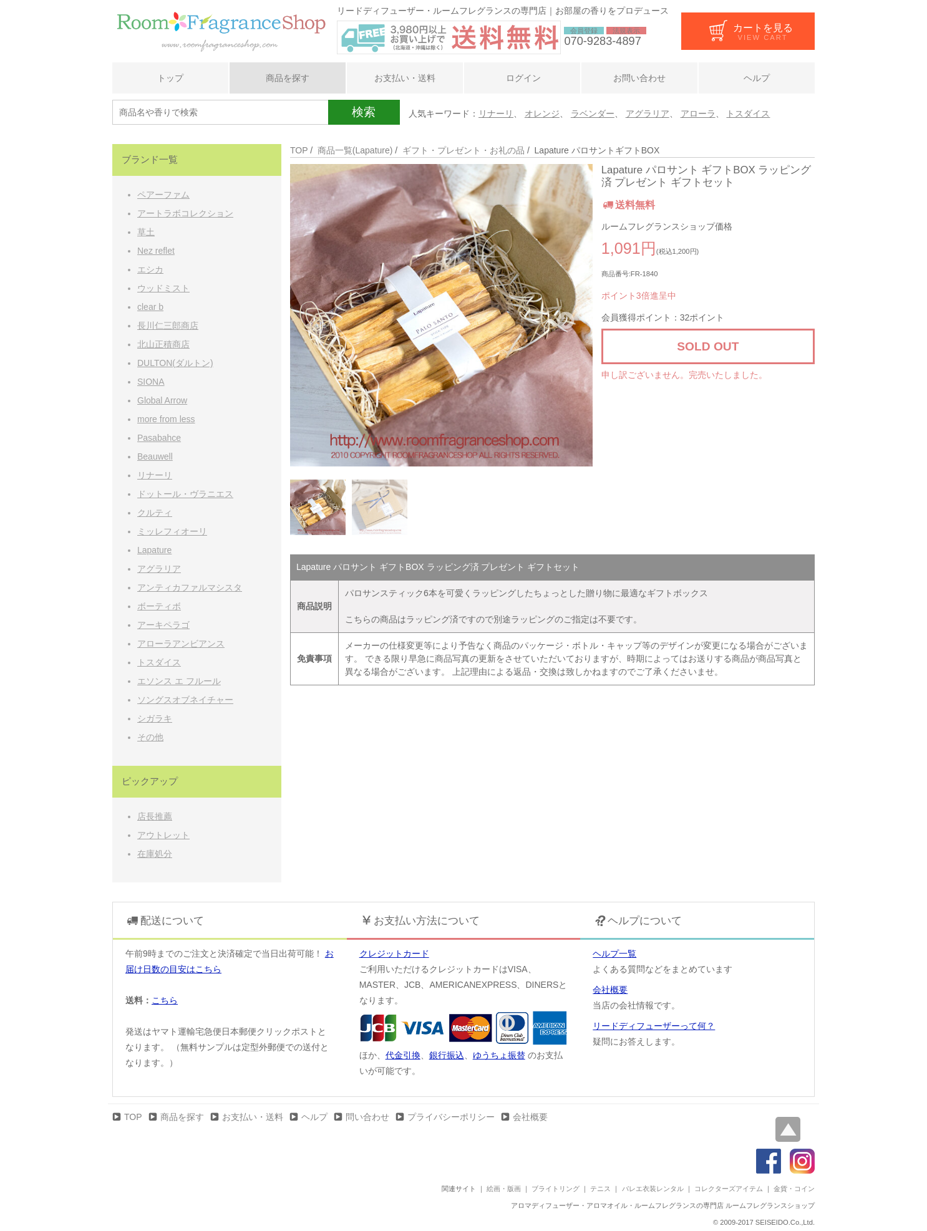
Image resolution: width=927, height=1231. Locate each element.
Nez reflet (156, 251)
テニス (600, 1188)
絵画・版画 (504, 1188)
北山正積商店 (163, 344)
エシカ (150, 269)
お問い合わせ (639, 78)
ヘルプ (757, 78)
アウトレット (163, 835)
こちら (165, 1000)
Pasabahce (159, 438)
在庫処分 (154, 854)
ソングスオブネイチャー (185, 700)
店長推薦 (154, 816)
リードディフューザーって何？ (654, 1026)
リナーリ (495, 113)
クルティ (154, 513)
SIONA (151, 382)
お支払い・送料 (404, 78)
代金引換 (403, 1055)
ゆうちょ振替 (499, 1055)
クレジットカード (394, 953)
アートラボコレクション (185, 213)
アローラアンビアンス (181, 644)
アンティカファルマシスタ (189, 587)
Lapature (154, 550)
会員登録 (584, 30)
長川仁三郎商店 (167, 326)
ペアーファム (163, 195)
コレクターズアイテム (728, 1188)
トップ (170, 78)
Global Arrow (162, 400)
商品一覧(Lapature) (355, 150)
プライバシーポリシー (451, 1117)
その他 (150, 737)
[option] (441, 315)
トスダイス (748, 113)
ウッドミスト (163, 288)
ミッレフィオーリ (172, 531)
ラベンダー (592, 113)
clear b (150, 307)
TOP (299, 150)
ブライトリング (555, 1188)
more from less (166, 419)
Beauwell (155, 456)
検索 (364, 111)
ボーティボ (159, 606)
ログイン (522, 78)
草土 (146, 232)
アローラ (698, 113)
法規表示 (626, 30)
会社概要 (610, 990)
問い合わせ (367, 1117)
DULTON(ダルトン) (175, 363)
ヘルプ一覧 (614, 953)
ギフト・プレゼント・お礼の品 (463, 150)
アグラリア (647, 113)
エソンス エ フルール (179, 681)
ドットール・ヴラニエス (185, 494)
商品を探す (287, 78)
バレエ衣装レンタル (653, 1188)
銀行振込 (446, 1055)
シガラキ (154, 718)
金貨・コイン (794, 1188)
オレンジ (542, 113)
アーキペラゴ (163, 625)
